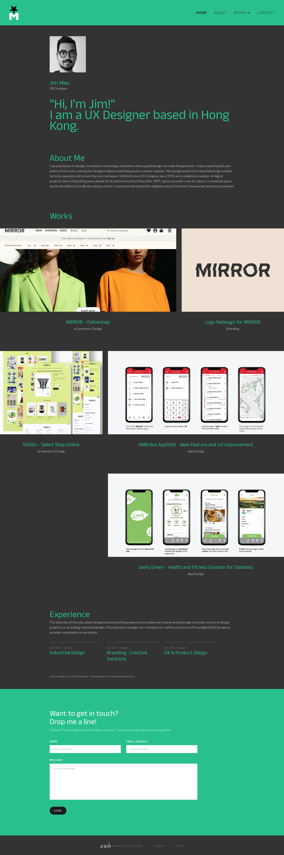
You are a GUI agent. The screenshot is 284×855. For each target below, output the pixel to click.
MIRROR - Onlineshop (88, 322)
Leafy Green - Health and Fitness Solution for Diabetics (196, 567)
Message (56, 759)
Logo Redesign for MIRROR (232, 322)
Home (201, 13)
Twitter (179, 846)
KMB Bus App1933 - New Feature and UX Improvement (196, 444)
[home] (14, 12)
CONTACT (266, 13)
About (220, 13)
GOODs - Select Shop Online (51, 444)
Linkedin (159, 846)
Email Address (137, 741)
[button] (242, 13)
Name (53, 741)
